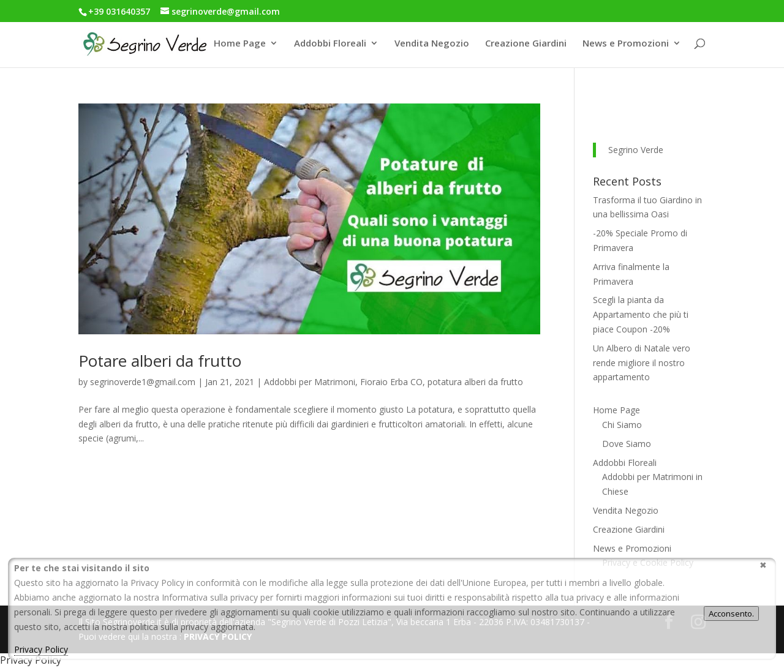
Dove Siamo (626, 443)
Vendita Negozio (431, 44)
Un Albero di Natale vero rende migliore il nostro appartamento (641, 362)
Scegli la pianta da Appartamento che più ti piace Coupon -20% (640, 314)
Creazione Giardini (526, 44)
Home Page (240, 44)
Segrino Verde (635, 150)
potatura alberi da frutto (475, 382)
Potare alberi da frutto (159, 361)
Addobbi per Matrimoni (309, 382)
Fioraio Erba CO (391, 382)
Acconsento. (731, 613)
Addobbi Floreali (330, 44)
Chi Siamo (622, 424)
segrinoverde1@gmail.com (142, 382)
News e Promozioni (625, 44)
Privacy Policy (41, 649)
